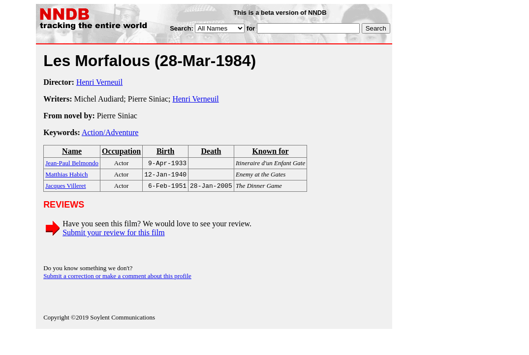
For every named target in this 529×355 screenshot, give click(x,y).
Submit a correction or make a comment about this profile (117, 279)
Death (211, 151)
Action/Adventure (110, 132)
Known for (270, 151)
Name (72, 151)
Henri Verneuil (99, 82)
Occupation (121, 151)
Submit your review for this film (113, 235)
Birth (165, 151)
